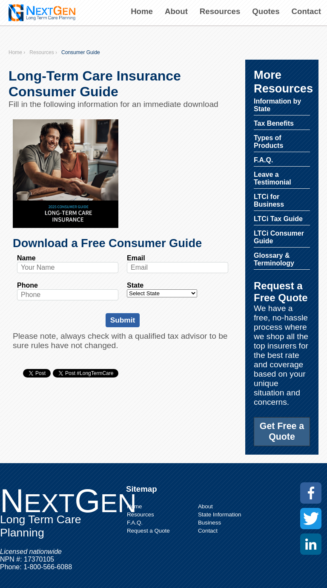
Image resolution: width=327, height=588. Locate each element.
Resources (220, 11)
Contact (306, 11)
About (176, 11)
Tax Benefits (274, 123)
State (135, 285)
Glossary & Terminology (274, 259)
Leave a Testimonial (272, 178)
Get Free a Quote (282, 431)
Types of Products (268, 141)
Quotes (265, 11)
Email (136, 258)
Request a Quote (148, 530)
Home (142, 11)
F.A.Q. (263, 160)
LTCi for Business (269, 200)
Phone (27, 285)
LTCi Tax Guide (278, 218)
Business (209, 522)
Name (26, 258)
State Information (219, 514)
